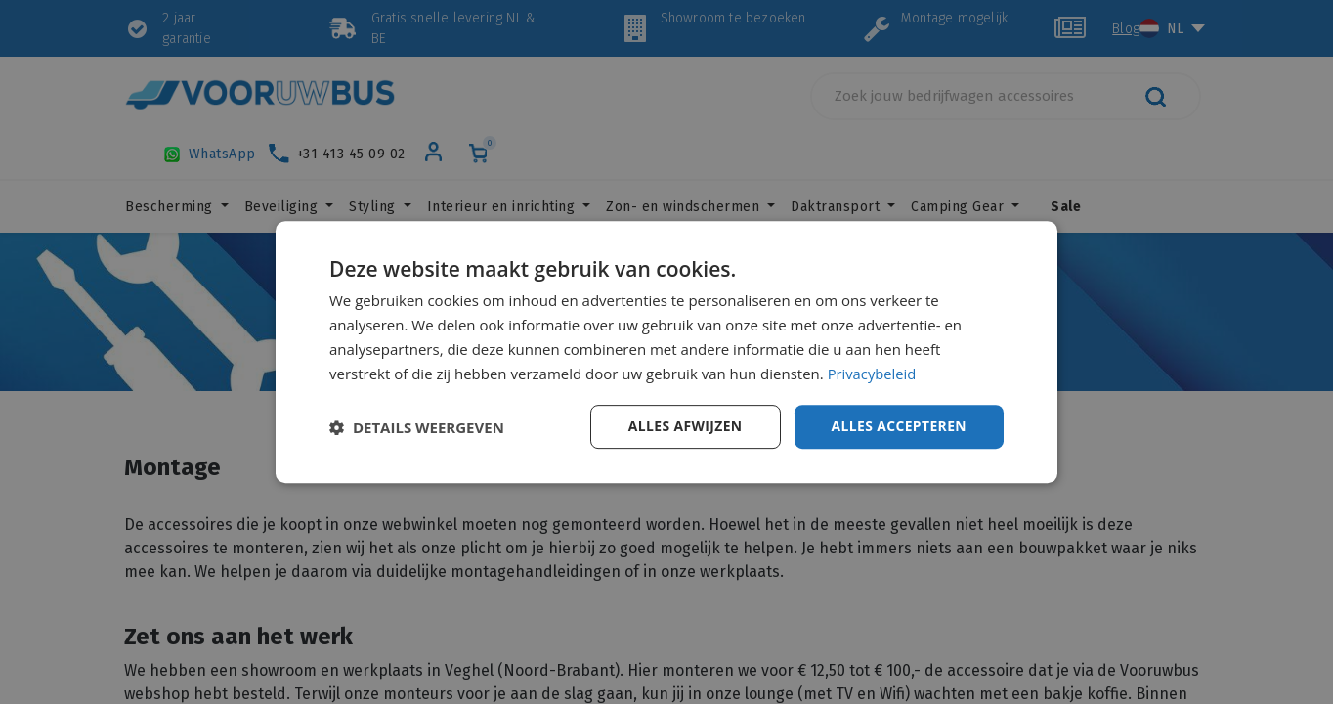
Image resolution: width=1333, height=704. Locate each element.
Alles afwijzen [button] (684, 426)
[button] (416, 427)
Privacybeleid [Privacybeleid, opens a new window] (873, 373)
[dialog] (666, 352)
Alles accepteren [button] (898, 426)
